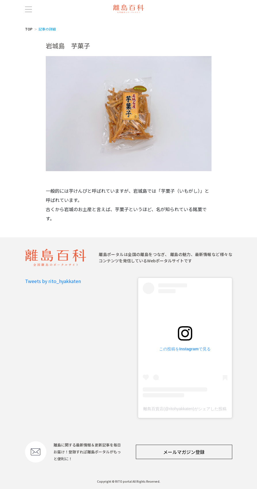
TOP (29, 28)
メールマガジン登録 (184, 451)
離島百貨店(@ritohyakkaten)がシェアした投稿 (184, 408)
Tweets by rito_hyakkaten (53, 281)
